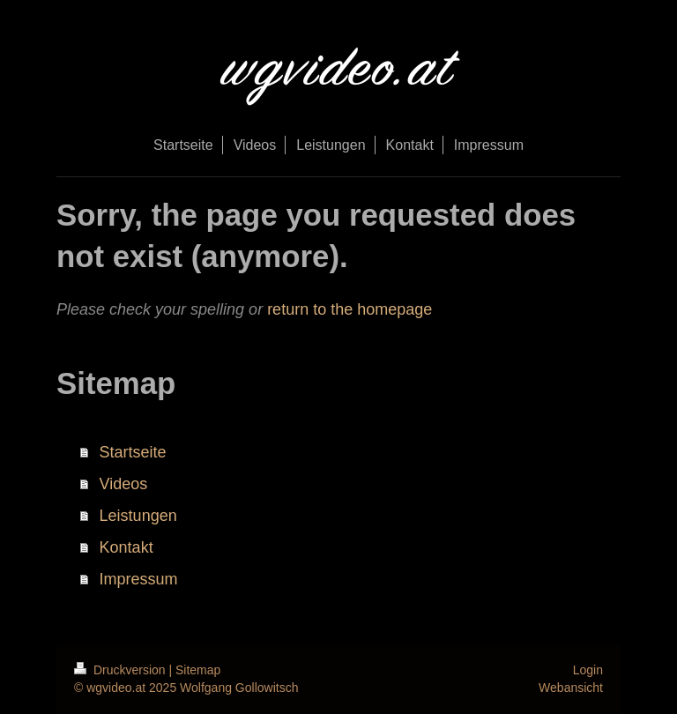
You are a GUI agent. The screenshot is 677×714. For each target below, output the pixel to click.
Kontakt (126, 547)
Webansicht (571, 688)
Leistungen (138, 515)
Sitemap (197, 670)
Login (588, 670)
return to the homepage (349, 309)
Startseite (133, 452)
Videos (124, 484)
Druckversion (121, 670)
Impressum (139, 579)
